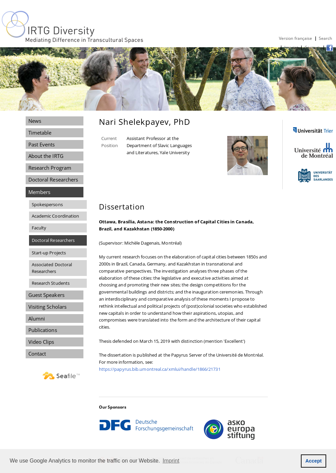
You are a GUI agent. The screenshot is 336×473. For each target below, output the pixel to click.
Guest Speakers (46, 294)
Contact (312, 47)
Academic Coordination (55, 216)
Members (39, 192)
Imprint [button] (171, 461)
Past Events (41, 144)
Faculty (39, 228)
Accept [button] (313, 461)
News (34, 120)
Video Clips (41, 341)
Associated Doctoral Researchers (52, 268)
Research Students (51, 283)
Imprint (291, 47)
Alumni (36, 318)
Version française (295, 38)
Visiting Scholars (47, 306)
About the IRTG (45, 155)
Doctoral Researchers (53, 179)
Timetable (40, 132)
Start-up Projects (49, 253)
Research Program (49, 167)
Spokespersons (47, 204)
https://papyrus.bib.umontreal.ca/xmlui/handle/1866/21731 (160, 369)
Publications (42, 330)
